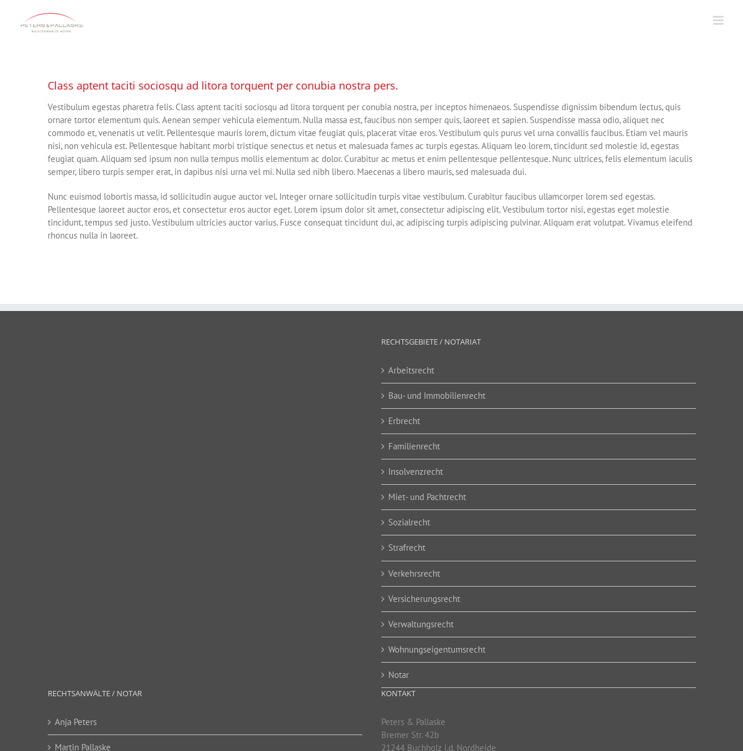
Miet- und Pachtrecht (427, 496)
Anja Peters (76, 721)
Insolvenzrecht (415, 471)
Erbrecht (404, 420)
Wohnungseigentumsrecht (437, 649)
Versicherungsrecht (424, 598)
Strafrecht (406, 547)
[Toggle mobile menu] (719, 20)
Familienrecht (414, 446)
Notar (398, 674)
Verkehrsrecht (414, 573)
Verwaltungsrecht (421, 624)
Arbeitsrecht (411, 370)
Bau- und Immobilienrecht (437, 395)
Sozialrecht (409, 522)
